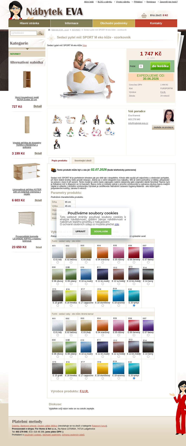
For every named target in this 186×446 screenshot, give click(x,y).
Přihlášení (138, 2)
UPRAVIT (80, 231)
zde (117, 224)
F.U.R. (163, 92)
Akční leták (89, 2)
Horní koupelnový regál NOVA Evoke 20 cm (27, 98)
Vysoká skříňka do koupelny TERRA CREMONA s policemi (27, 145)
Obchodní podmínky (113, 23)
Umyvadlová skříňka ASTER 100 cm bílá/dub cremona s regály (26, 191)
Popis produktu (59, 160)
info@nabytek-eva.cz (138, 123)
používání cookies (32, 435)
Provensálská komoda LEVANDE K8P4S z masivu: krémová (27, 238)
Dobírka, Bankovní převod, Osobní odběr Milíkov (34, 426)
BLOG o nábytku (105, 2)
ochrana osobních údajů (73, 435)
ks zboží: (159, 15)
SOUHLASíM (101, 231)
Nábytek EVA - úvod (60, 30)
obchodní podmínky (51, 435)
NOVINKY (76, 30)
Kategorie (13, 40)
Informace (71, 23)
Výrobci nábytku (123, 2)
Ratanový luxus (99, 426)
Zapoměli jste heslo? (169, 2)
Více (84, 45)
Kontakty (156, 23)
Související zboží (83, 160)
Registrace (151, 2)
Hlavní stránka (29, 23)
